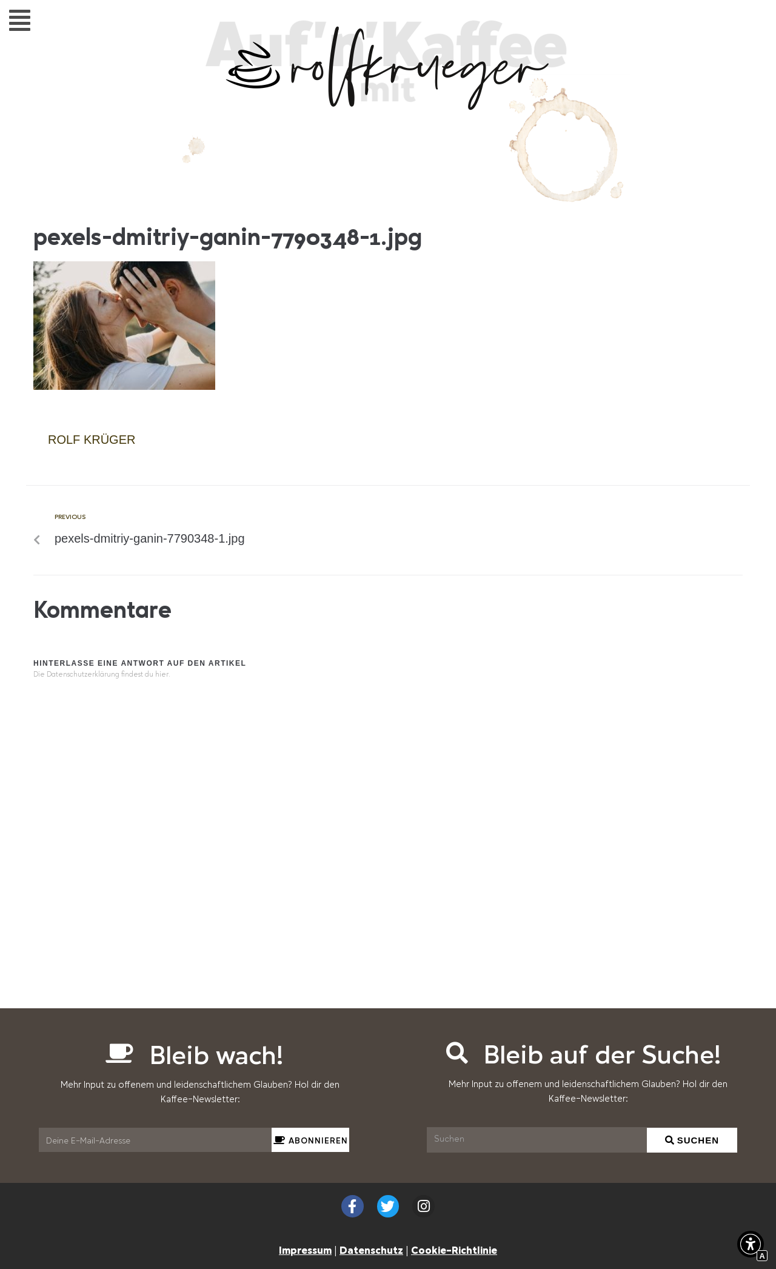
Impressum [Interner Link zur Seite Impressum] (305, 1249)
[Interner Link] (124, 386)
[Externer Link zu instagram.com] (423, 1206)
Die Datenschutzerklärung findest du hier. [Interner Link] (101, 674)
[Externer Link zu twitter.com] (388, 1206)
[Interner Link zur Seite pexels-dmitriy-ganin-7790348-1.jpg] (217, 530)
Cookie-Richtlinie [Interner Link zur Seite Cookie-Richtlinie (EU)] (454, 1249)
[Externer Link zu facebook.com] (352, 1206)
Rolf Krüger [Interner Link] (91, 439)
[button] (19, 19)
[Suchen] (537, 1140)
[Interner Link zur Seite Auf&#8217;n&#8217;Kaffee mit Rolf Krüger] (388, 103)
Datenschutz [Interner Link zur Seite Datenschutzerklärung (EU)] (371, 1249)
